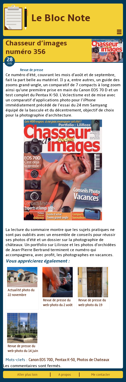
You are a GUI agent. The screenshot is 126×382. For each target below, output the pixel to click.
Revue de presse (31, 70)
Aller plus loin (27, 374)
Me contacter (100, 374)
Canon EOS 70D (41, 359)
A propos (64, 374)
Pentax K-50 (65, 359)
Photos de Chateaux (93, 359)
